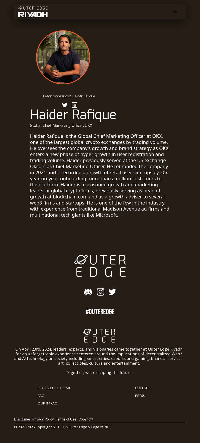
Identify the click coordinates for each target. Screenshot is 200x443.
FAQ (41, 395)
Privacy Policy (43, 419)
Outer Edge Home (54, 388)
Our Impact (48, 403)
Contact (143, 388)
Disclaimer (22, 419)
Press (140, 395)
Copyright (85, 419)
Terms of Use (66, 419)
